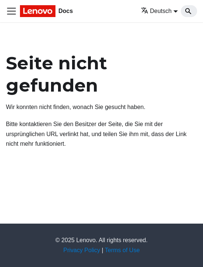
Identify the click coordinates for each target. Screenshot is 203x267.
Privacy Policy (81, 250)
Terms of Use (122, 250)
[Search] (189, 11)
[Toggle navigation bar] (11, 11)
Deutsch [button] (156, 11)
